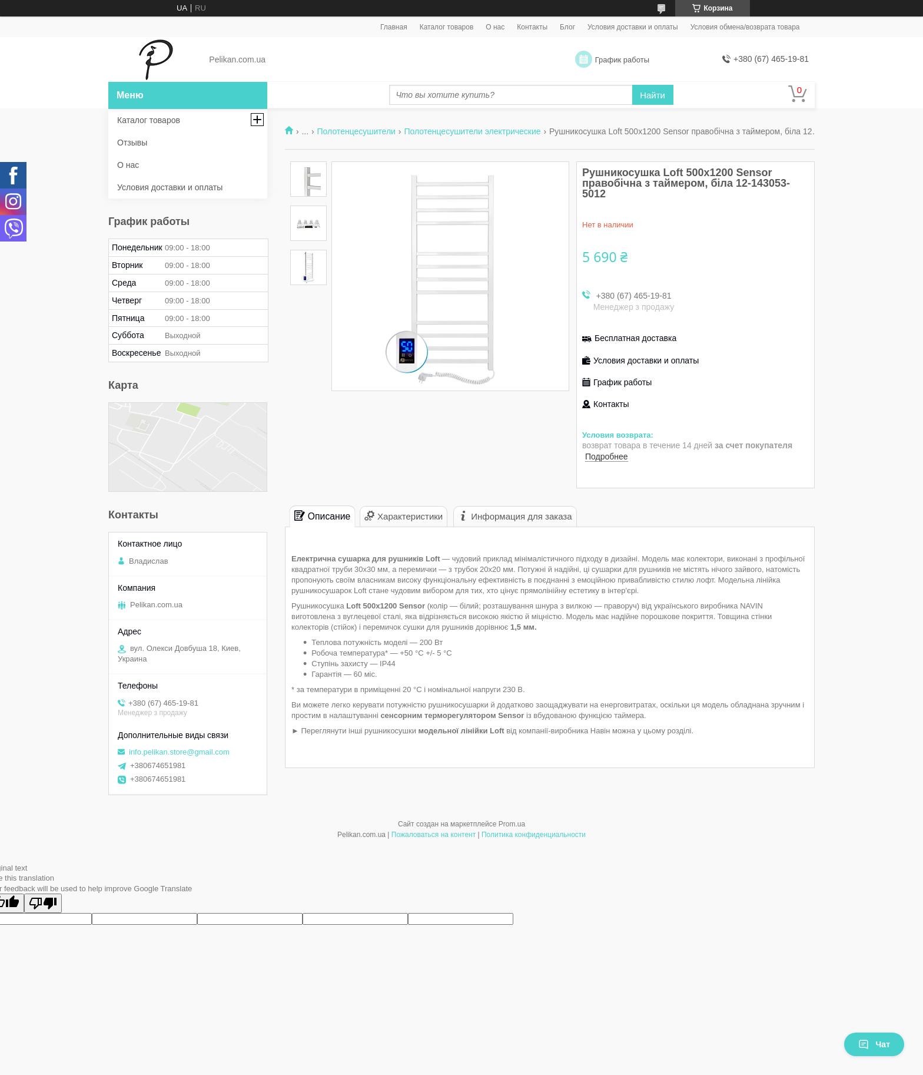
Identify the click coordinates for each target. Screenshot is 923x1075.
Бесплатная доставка (635, 338)
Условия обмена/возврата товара (745, 27)
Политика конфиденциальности (534, 835)
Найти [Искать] (652, 95)
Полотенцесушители (356, 131)
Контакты (532, 27)
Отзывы (132, 142)
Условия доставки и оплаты (632, 27)
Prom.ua (512, 824)
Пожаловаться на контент (433, 835)
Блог (567, 27)
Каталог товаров (447, 27)
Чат (874, 1044)
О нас (495, 27)
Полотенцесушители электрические (472, 131)
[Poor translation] (43, 903)
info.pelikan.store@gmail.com (179, 751)
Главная (393, 27)
